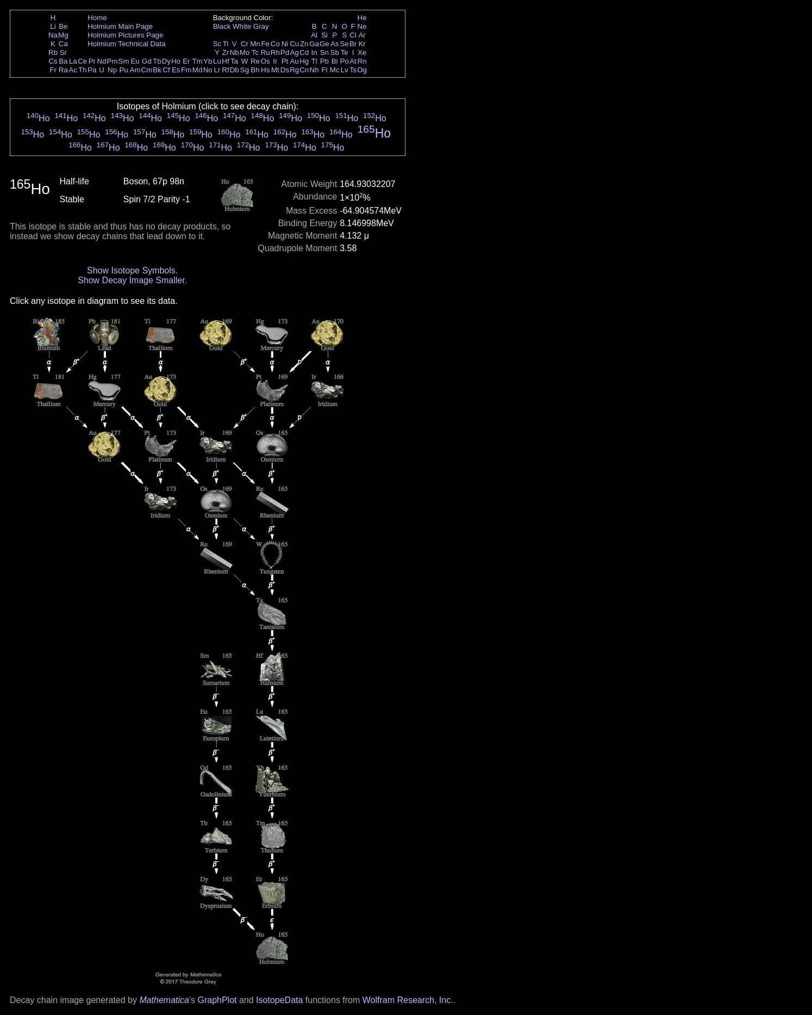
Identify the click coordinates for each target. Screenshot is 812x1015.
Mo (245, 52)
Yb (207, 61)
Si (324, 35)
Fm (186, 70)
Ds (284, 70)
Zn (304, 44)
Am (135, 70)
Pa (92, 70)
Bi (335, 61)
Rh (275, 52)
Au (294, 61)
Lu (217, 61)
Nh (314, 70)
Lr (217, 70)
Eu (134, 61)
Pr (92, 61)
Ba (63, 61)
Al (314, 35)
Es (176, 70)
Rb (53, 52)
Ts (353, 70)
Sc (217, 44)
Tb (157, 61)
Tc (255, 52)
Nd (102, 61)
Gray (261, 26)
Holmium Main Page (120, 26)
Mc (335, 70)
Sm (123, 61)
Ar (361, 35)
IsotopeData (279, 1000)
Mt (275, 70)
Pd (284, 52)
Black (222, 26)
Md (197, 70)
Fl (324, 70)
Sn (324, 52)
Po (344, 61)
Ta (234, 61)
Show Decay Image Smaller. (132, 280)
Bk (157, 70)
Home (97, 18)
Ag (294, 52)
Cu (294, 44)
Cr (244, 44)
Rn (362, 61)
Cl (353, 35)
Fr (53, 70)
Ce (82, 61)
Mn (255, 44)
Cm (147, 70)
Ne (362, 26)
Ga (314, 44)
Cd (304, 52)
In (314, 52)
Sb (334, 52)
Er (186, 61)
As (334, 44)
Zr (225, 52)
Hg (304, 61)
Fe (265, 44)
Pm (112, 61)
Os (265, 61)
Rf (225, 70)
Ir (275, 61)
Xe (362, 52)
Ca (63, 44)
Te (344, 52)
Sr (63, 52)
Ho (175, 61)
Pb (324, 61)
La (73, 61)
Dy (166, 61)
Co (275, 44)
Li (52, 26)
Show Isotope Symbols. (132, 270)
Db (234, 70)
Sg (244, 70)
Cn (304, 70)
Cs (52, 61)
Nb (234, 52)
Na (53, 35)
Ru (265, 52)
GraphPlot (216, 1000)
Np (112, 70)
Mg (63, 35)
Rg (294, 70)
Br (353, 44)
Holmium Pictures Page (125, 35)
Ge (324, 44)
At (353, 61)
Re (255, 61)
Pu (123, 70)
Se (344, 44)
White (242, 26)
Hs (265, 70)
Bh (255, 70)
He (362, 18)
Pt (285, 61)
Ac (73, 70)
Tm (197, 61)
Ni (285, 44)
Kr (361, 44)
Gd (147, 61)
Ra (63, 70)
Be (63, 26)
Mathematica (164, 1000)
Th (82, 70)
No (208, 70)
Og (362, 70)
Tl (314, 61)
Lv (344, 70)
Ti (226, 44)
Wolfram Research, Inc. (408, 1000)
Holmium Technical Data (126, 44)
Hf (225, 61)
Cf (166, 70)
